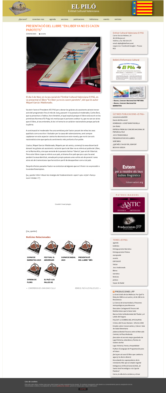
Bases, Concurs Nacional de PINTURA (129, 100)
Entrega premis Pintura (121, 252)
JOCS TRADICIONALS (120, 135)
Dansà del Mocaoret (120, 120)
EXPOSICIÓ (117, 261)
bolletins (116, 246)
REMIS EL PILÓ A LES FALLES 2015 (88, 288)
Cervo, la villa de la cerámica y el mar (126, 374)
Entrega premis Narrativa (122, 249)
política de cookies (63, 386)
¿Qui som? (23, 19)
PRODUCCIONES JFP (125, 291)
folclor (115, 264)
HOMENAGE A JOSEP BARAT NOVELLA (126, 123)
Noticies (116, 277)
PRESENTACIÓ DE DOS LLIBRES (124, 138)
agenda (52, 19)
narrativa (116, 274)
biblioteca (94, 19)
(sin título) (116, 126)
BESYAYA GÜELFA (119, 147)
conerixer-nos (38, 19)
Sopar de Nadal (118, 283)
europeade (117, 255)
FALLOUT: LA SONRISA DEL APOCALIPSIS (127, 320)
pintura (115, 280)
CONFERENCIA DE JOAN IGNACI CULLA (40, 288)
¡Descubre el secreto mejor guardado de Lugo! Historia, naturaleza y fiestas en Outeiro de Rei (128, 340)
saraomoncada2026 (120, 117)
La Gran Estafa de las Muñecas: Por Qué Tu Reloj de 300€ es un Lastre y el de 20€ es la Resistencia (128, 297)
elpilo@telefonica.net (126, 43)
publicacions (79, 19)
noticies (118, 19)
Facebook (125, 46)
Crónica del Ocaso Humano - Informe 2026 (128, 323)
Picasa (139, 46)
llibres (115, 270)
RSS (114, 48)
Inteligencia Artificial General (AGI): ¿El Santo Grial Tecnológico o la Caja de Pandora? (127, 368)
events (106, 19)
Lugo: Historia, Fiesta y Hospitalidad (126, 346)
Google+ (132, 46)
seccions (64, 19)
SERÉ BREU (117, 141)
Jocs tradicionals (119, 267)
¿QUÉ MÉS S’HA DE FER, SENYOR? (125, 144)
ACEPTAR (83, 389)
